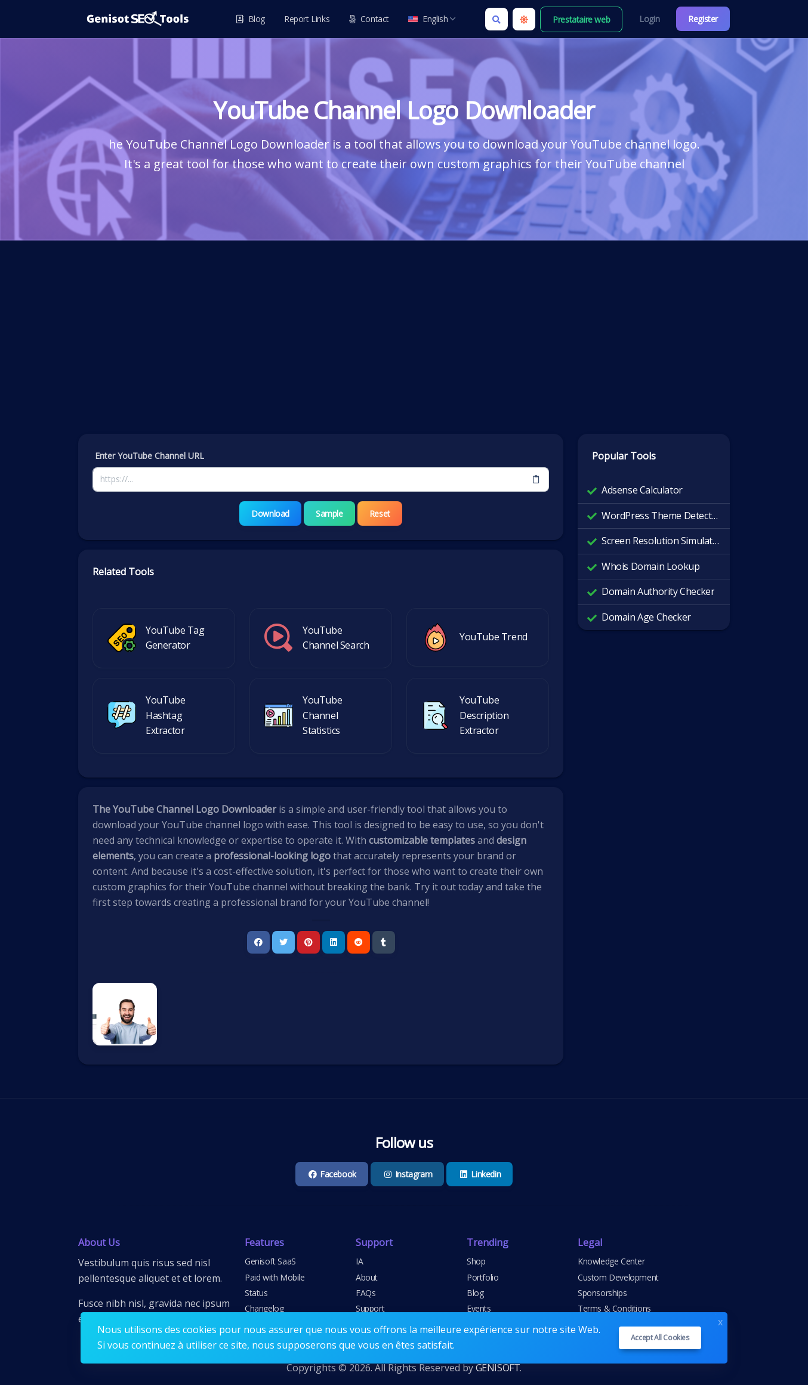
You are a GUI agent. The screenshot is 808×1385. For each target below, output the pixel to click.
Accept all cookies (660, 1337)
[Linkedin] (333, 942)
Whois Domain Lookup (650, 566)
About (367, 1277)
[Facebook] (258, 942)
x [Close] (720, 1321)
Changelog (264, 1308)
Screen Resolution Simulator (661, 540)
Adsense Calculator (642, 489)
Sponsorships (602, 1292)
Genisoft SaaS (270, 1261)
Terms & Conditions (614, 1308)
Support (370, 1308)
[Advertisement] (404, 344)
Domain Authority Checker (658, 591)
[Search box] (496, 19)
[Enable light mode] (524, 19)
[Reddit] (358, 942)
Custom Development (618, 1277)
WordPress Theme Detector (661, 515)
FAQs (365, 1292)
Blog (250, 18)
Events (479, 1308)
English (432, 18)
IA (359, 1261)
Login (649, 18)
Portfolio (482, 1277)
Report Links (306, 18)
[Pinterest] (308, 942)
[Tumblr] (383, 942)
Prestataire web (581, 19)
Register (703, 18)
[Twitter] (283, 942)
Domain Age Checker (646, 617)
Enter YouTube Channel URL (149, 455)
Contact (369, 18)
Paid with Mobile (275, 1277)
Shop (476, 1261)
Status (256, 1292)
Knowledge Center (611, 1261)
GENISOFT (498, 1367)
